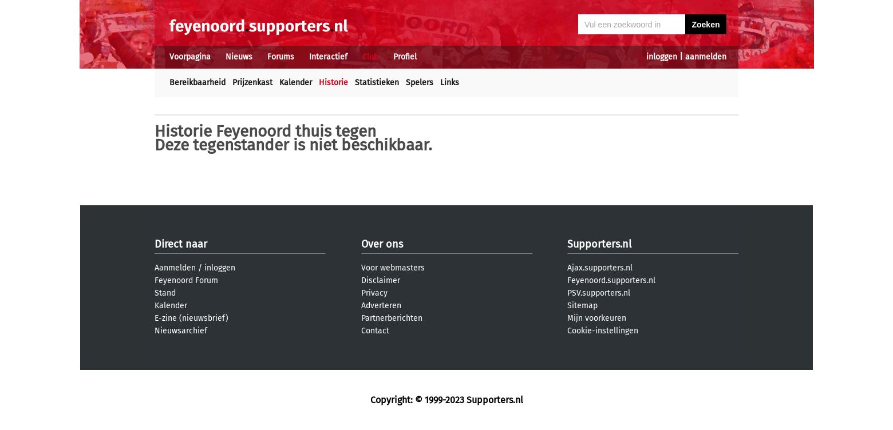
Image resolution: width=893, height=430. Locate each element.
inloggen (661, 57)
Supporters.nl (599, 244)
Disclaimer (380, 280)
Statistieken (377, 82)
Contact (375, 331)
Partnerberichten (391, 318)
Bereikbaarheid (197, 82)
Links (449, 82)
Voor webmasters (393, 268)
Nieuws (239, 57)
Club (370, 57)
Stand (165, 293)
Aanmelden (175, 268)
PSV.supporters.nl (598, 293)
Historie (333, 82)
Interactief (328, 57)
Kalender (295, 82)
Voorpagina (190, 57)
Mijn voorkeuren (596, 318)
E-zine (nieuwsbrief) (191, 318)
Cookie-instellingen (602, 331)
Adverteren (381, 305)
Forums (280, 57)
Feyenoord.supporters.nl (611, 280)
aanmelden (705, 57)
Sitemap (582, 305)
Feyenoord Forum (186, 280)
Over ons (382, 244)
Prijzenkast (252, 82)
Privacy (374, 293)
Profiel (405, 57)
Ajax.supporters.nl (600, 268)
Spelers (419, 82)
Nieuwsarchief (181, 331)
